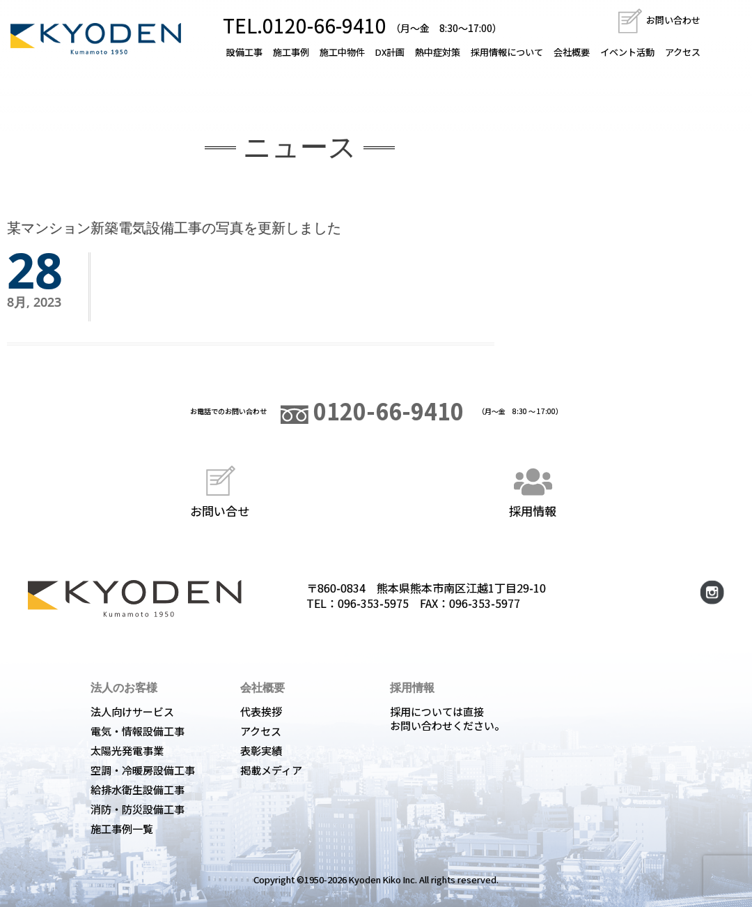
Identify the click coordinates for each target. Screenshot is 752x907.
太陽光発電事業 (127, 750)
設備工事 (244, 52)
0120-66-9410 (372, 411)
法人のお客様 (124, 687)
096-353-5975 (373, 603)
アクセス (682, 52)
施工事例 (291, 52)
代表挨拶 (261, 711)
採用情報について (507, 52)
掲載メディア (271, 770)
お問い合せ (219, 490)
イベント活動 (627, 52)
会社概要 (572, 52)
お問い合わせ (658, 19)
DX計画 (390, 52)
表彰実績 (261, 750)
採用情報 (532, 490)
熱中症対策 (437, 52)
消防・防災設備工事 (138, 809)
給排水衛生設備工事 (138, 789)
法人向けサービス (132, 711)
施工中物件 (342, 52)
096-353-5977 (484, 603)
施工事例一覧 (122, 828)
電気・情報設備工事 (138, 731)
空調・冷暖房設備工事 (143, 770)
